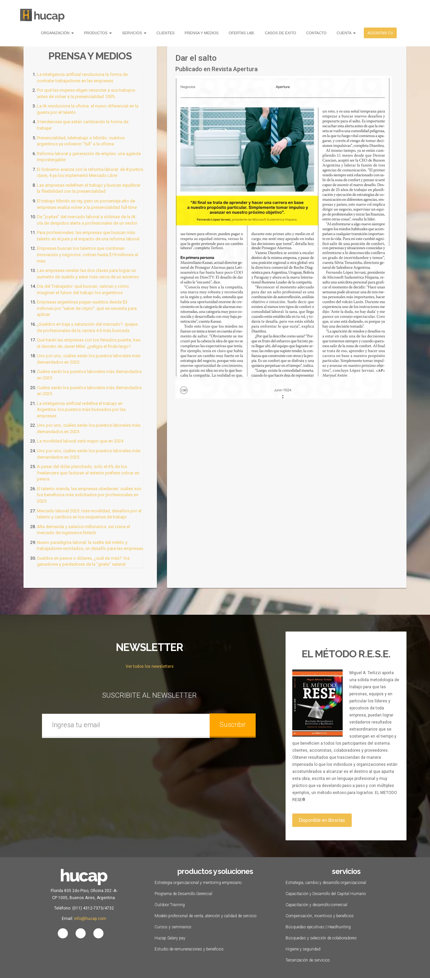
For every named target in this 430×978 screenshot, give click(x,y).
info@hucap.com (90, 918)
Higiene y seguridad (303, 949)
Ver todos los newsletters (150, 666)
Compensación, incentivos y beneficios (320, 916)
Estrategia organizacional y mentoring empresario (198, 882)
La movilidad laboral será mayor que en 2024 (80, 441)
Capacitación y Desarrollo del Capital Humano (326, 893)
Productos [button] (98, 33)
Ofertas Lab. (242, 33)
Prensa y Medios (202, 33)
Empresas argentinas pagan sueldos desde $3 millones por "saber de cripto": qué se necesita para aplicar (87, 308)
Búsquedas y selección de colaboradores (321, 938)
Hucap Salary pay (170, 938)
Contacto (316, 33)
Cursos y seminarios (173, 927)
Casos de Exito (280, 33)
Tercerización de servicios (308, 960)
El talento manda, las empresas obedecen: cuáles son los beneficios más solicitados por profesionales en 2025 (89, 495)
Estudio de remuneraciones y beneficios (189, 949)
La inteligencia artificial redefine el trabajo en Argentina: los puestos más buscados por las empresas (81, 409)
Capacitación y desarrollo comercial (316, 904)
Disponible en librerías (322, 820)
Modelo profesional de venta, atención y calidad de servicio (205, 916)
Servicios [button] (134, 33)
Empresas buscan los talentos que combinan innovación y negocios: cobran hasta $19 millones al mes (87, 254)
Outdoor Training (170, 904)
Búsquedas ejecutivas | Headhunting (318, 927)
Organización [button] (57, 33)
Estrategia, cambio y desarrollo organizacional (326, 882)
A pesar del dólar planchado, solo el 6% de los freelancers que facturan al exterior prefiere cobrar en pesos (88, 472)
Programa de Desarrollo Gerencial (183, 893)
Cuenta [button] (346, 33)
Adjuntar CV (380, 33)
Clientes (166, 33)
